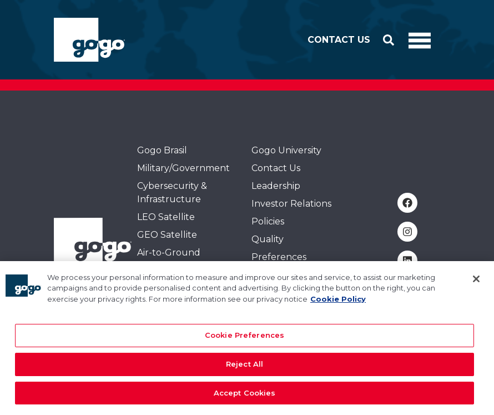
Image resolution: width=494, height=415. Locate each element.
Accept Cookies (245, 397)
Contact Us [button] (339, 39)
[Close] (476, 284)
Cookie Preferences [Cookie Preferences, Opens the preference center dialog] (244, 340)
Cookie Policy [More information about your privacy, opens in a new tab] (338, 303)
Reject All (244, 368)
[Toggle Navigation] (420, 40)
